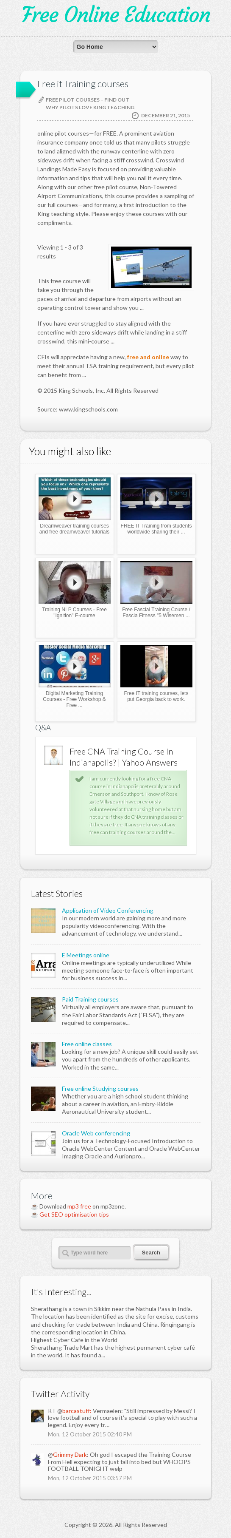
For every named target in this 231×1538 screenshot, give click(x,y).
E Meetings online (85, 955)
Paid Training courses (90, 999)
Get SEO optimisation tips (74, 1214)
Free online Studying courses (100, 1088)
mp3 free (79, 1206)
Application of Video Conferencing (107, 910)
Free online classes (87, 1043)
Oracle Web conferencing (96, 1133)
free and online (148, 356)
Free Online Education (116, 14)
